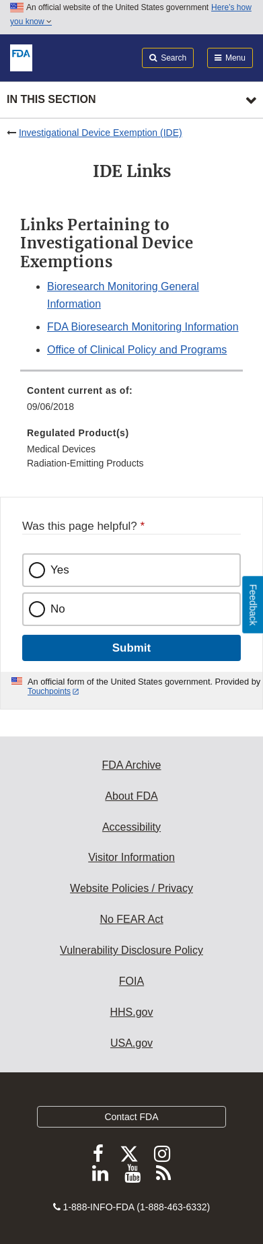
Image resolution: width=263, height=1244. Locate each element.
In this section (51, 99)
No (57, 608)
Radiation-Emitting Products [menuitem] (85, 463)
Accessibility (131, 827)
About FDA (131, 796)
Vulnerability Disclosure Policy (131, 950)
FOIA (131, 981)
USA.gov (131, 1043)
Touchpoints (49, 691)
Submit (131, 648)
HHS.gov (131, 1012)
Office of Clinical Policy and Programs (137, 349)
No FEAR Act (131, 919)
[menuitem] (131, 403)
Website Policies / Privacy (131, 888)
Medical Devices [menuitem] (61, 449)
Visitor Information (131, 857)
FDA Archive (131, 765)
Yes (59, 569)
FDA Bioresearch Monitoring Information (143, 327)
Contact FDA (131, 1116)
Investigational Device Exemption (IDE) (100, 132)
